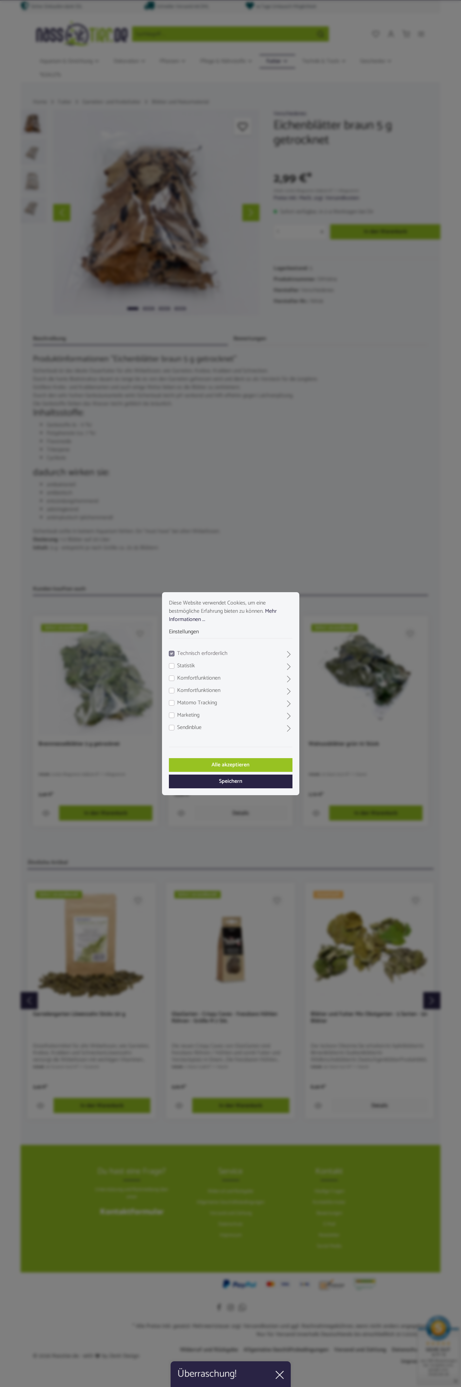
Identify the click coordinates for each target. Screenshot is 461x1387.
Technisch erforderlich (202, 653)
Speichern (230, 781)
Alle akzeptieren (230, 764)
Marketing (188, 715)
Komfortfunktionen (198, 678)
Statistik (186, 666)
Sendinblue (189, 728)
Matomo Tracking (197, 703)
